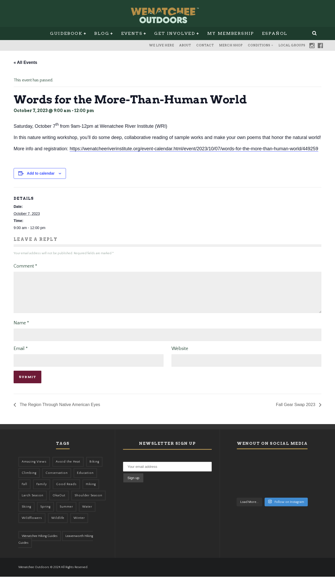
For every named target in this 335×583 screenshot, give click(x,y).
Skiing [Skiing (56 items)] (26, 513)
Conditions (259, 45)
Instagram (312, 45)
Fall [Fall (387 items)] (24, 490)
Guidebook (66, 33)
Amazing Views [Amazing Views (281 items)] (34, 468)
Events (131, 33)
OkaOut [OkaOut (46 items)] (59, 501)
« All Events (25, 62)
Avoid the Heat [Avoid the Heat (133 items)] (68, 468)
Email (21, 355)
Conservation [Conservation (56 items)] (57, 479)
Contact (205, 45)
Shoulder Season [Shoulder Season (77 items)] (88, 501)
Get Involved (174, 33)
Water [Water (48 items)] (87, 513)
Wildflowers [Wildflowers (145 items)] (32, 524)
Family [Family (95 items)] (41, 490)
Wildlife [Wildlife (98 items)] (57, 524)
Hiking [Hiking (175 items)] (91, 490)
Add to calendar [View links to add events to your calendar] (41, 173)
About (185, 45)
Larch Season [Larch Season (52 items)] (32, 501)
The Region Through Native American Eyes (59, 411)
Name (21, 329)
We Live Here (161, 45)
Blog (101, 33)
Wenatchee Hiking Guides (40, 542)
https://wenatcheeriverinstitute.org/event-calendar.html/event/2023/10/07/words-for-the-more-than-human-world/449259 (194, 148)
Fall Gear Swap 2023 (296, 411)
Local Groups (291, 45)
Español (275, 33)
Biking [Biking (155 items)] (94, 468)
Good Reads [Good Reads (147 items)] (66, 490)
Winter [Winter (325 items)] (79, 524)
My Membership (230, 33)
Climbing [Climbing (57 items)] (29, 479)
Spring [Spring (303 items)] (45, 513)
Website (179, 355)
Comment (25, 266)
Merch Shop (231, 45)
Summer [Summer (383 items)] (66, 513)
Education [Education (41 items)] (85, 479)
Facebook (320, 45)
